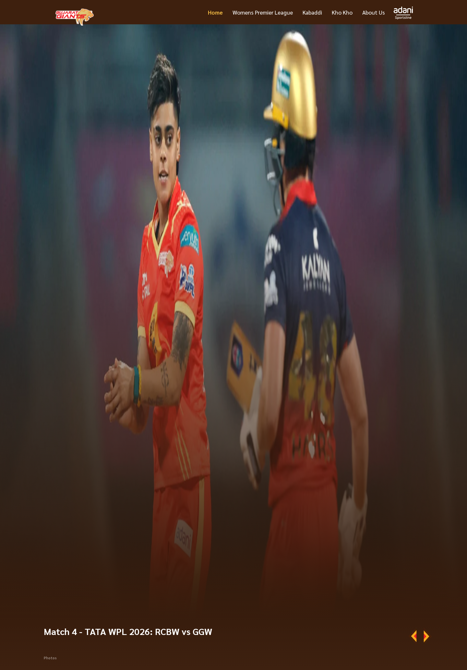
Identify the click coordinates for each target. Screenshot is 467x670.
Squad (411, 651)
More (375, 651)
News (392, 651)
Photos (50, 622)
